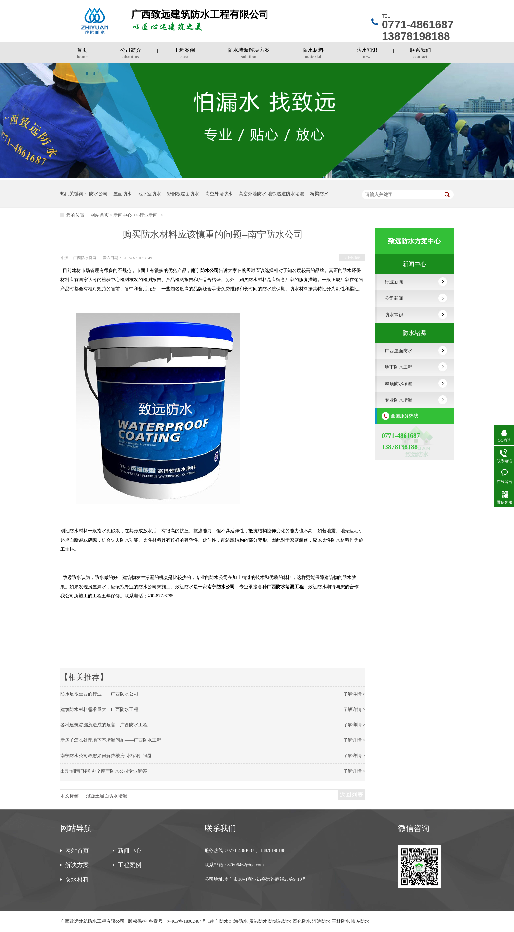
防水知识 (366, 54)
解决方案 (77, 865)
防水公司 (98, 193)
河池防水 (321, 921)
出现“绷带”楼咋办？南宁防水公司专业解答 (103, 771)
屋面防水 (122, 193)
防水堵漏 (414, 333)
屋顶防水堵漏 (398, 383)
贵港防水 (258, 921)
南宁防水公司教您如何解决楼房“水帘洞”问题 (105, 755)
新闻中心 (122, 215)
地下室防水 (149, 193)
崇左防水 (360, 921)
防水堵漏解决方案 (249, 54)
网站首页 (99, 215)
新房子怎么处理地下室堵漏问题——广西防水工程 (110, 740)
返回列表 (352, 257)
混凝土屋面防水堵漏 (106, 796)
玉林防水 (341, 921)
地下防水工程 (398, 367)
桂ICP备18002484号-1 (188, 921)
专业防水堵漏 (398, 400)
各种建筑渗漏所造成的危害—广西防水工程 (104, 724)
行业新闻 (148, 215)
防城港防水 (279, 921)
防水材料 (313, 54)
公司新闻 (394, 298)
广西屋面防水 (398, 350)
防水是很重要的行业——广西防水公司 (99, 694)
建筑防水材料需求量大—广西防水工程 (99, 709)
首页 (82, 54)
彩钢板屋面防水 (183, 193)
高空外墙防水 (219, 193)
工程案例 (184, 54)
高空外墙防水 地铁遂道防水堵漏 (271, 193)
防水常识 (394, 314)
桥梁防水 (319, 193)
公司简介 (130, 54)
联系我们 (420, 54)
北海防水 (238, 921)
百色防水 (302, 921)
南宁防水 (219, 921)
